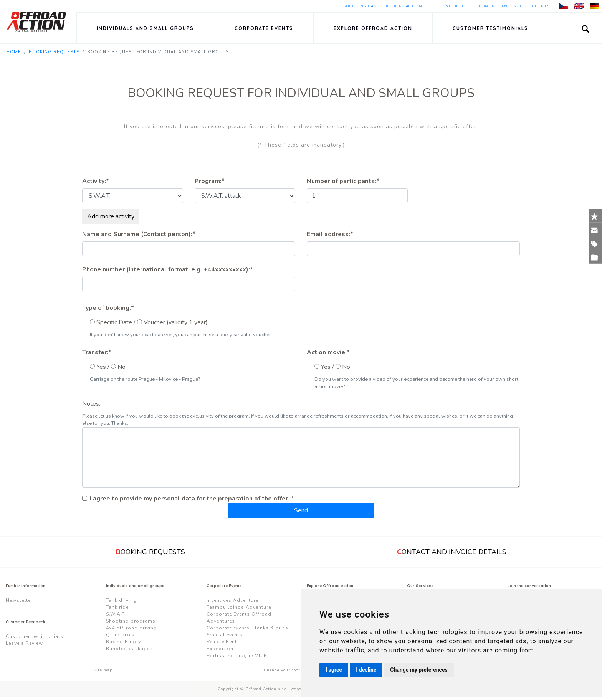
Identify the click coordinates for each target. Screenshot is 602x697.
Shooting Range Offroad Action (383, 5)
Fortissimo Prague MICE (237, 655)
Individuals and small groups (145, 28)
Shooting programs (130, 621)
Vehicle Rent (222, 642)
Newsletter (19, 600)
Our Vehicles (451, 5)
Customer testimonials (490, 28)
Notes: (91, 404)
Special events (225, 635)
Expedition (220, 649)
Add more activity (110, 216)
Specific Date (114, 322)
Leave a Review (24, 643)
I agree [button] (334, 670)
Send (301, 510)
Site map (103, 670)
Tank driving (121, 600)
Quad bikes (120, 635)
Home (13, 52)
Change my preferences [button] (418, 670)
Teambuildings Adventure (239, 607)
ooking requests (150, 552)
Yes (101, 367)
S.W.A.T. (116, 614)
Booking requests (54, 52)
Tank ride (117, 607)
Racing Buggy (123, 642)
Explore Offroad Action (373, 28)
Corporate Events (264, 28)
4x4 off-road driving (131, 628)
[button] (585, 28)
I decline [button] (366, 670)
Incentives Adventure (232, 600)
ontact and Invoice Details (451, 552)
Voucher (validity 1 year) (176, 322)
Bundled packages (129, 649)
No (121, 367)
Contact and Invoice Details (514, 5)
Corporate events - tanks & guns (247, 628)
